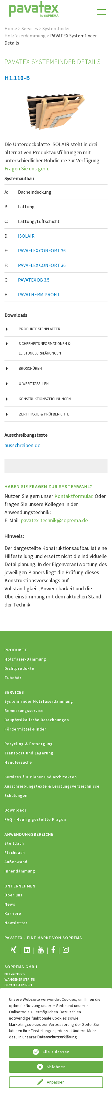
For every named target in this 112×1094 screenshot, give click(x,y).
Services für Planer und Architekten (40, 777)
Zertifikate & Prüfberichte (44, 414)
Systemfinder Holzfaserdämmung (38, 701)
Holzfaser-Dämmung (25, 659)
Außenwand (15, 861)
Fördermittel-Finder (25, 729)
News (9, 904)
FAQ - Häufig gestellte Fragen (35, 819)
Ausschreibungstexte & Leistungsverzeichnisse (51, 786)
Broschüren (30, 368)
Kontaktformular (73, 496)
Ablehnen (56, 1066)
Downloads (15, 810)
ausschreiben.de (22, 445)
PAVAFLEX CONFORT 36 (42, 250)
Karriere (12, 913)
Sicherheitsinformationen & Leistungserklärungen (44, 348)
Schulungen (15, 795)
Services (30, 28)
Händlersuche (18, 762)
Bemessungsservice (24, 710)
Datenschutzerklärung (57, 1037)
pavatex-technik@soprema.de (54, 520)
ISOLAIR (26, 236)
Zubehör (13, 677)
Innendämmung (19, 871)
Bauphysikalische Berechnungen (36, 719)
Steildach (14, 843)
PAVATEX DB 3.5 (34, 280)
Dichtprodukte (19, 668)
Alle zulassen (56, 1052)
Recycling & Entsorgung (28, 743)
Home (10, 28)
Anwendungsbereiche (28, 834)
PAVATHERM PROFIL (39, 294)
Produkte (15, 650)
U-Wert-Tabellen (34, 383)
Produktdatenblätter (39, 328)
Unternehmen (20, 886)
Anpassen (56, 1082)
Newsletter (15, 922)
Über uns (13, 895)
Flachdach (14, 852)
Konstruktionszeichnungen (45, 398)
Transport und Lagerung (28, 753)
